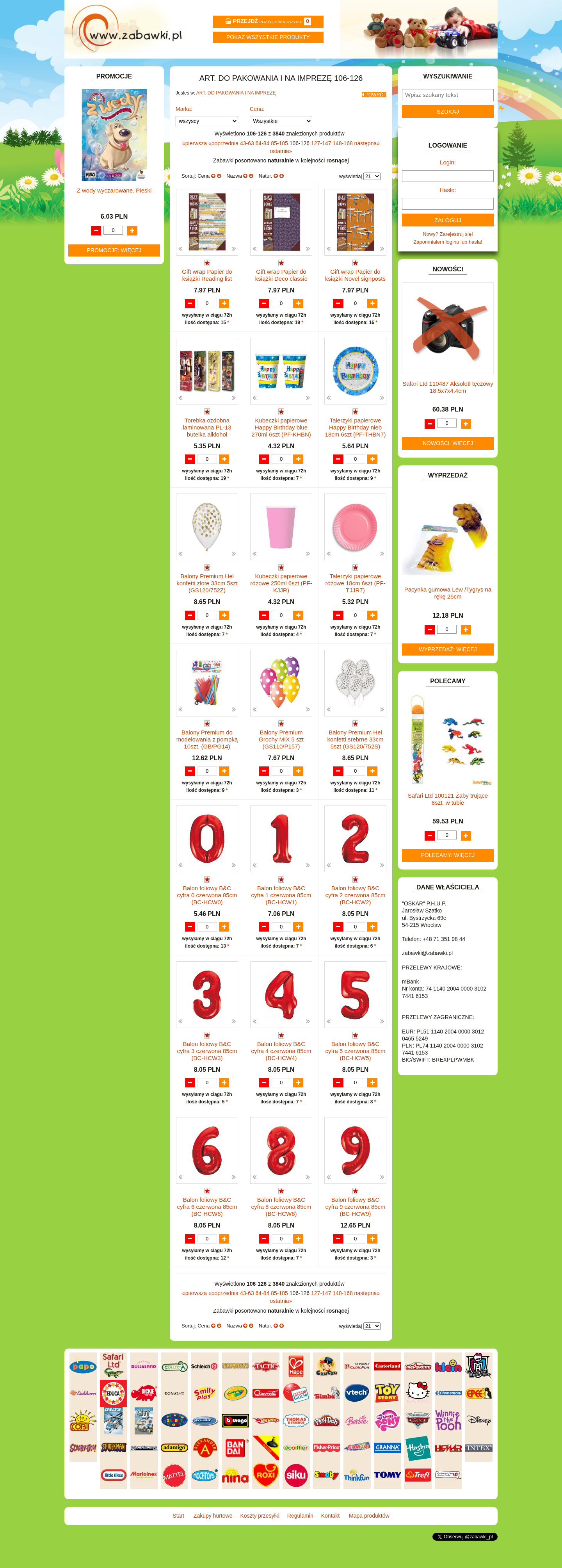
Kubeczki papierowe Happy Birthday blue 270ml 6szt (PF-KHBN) (281, 453)
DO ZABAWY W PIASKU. (107, 220)
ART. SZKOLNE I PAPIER (107, 157)
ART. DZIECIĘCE (97, 148)
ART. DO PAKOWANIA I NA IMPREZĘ (236, 114)
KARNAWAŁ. (93, 307)
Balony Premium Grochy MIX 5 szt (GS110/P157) (281, 765)
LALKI (85, 358)
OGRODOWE (93, 394)
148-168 (343, 161)
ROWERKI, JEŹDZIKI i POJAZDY (116, 421)
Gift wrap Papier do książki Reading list (207, 293)
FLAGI (85, 256)
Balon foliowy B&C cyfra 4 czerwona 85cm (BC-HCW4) (281, 1079)
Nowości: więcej (448, 464)
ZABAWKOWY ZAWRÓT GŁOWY (116, 113)
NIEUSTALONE (96, 483)
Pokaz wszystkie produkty (268, 37)
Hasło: (447, 211)
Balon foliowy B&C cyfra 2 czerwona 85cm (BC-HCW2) (355, 922)
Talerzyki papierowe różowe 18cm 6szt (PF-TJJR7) (355, 609)
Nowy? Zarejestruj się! (448, 255)
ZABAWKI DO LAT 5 (101, 448)
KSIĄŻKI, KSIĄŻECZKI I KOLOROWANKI (100, 346)
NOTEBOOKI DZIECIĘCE (107, 385)
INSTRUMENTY (96, 282)
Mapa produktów (461, 69)
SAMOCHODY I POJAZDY (108, 430)
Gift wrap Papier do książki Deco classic (281, 293)
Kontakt (389, 69)
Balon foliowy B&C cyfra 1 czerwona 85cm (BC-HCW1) (281, 922)
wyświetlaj (350, 194)
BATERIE (89, 175)
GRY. (84, 265)
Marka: (184, 127)
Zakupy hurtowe (172, 69)
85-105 (280, 161)
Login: (448, 183)
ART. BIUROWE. (97, 122)
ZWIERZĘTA (92, 475)
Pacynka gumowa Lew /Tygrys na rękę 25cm (447, 614)
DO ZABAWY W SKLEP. (105, 229)
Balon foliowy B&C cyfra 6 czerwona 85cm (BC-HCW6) (207, 1235)
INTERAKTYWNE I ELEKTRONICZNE (94, 295)
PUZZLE (88, 412)
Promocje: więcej (114, 734)
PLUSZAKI (90, 403)
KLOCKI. (88, 316)
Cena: (257, 127)
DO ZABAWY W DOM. (103, 211)
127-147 (322, 161)
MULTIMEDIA (93, 376)
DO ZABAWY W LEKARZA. (109, 202)
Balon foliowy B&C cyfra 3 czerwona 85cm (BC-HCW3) (207, 1079)
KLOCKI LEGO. (96, 325)
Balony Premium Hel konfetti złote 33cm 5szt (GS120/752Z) (207, 609)
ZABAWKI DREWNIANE (105, 457)
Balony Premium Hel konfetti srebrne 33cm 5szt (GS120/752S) (355, 765)
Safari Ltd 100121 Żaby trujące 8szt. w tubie (448, 820)
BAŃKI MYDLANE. (99, 166)
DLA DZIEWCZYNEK (102, 193)
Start (100, 69)
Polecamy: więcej (448, 876)
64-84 (263, 161)
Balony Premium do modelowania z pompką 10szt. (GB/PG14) (207, 765)
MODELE (89, 367)
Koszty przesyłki (245, 69)
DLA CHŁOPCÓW (98, 184)
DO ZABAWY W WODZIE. (107, 238)
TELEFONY (91, 439)
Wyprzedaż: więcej (448, 670)
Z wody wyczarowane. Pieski (114, 674)
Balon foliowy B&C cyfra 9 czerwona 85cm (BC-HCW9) (355, 1235)
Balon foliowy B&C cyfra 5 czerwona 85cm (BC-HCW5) (355, 1079)
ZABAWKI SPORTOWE (105, 466)
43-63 (248, 161)
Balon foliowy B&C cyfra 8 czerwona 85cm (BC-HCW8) (281, 1235)
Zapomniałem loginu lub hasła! (447, 263)
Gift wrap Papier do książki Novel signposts (355, 293)
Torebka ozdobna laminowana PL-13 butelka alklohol (207, 453)
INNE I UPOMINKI (98, 273)
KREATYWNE (94, 334)
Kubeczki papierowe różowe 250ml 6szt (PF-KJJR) (281, 609)
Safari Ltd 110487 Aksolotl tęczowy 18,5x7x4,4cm (447, 408)
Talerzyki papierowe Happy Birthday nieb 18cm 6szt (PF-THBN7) (355, 453)
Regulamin (317, 69)
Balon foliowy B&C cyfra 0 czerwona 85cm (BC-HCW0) (207, 922)
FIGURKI (88, 247)
